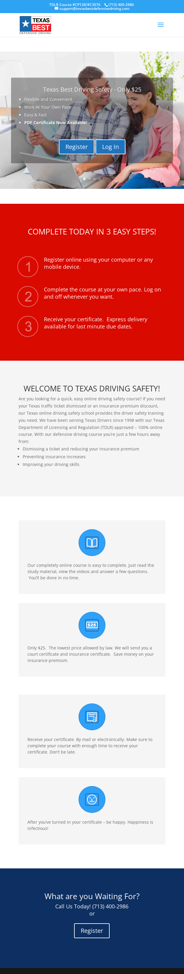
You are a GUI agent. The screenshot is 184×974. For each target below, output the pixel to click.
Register (76, 152)
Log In (110, 152)
